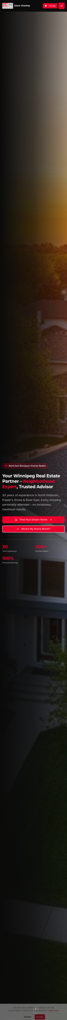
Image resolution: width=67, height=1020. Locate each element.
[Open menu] (61, 6)
